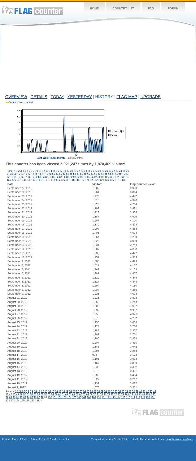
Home (94, 8)
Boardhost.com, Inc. (59, 439)
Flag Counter (32, 10)
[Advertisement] (98, 61)
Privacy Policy (38, 439)
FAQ (151, 8)
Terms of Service (20, 439)
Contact (6, 439)
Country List (123, 8)
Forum (173, 8)
